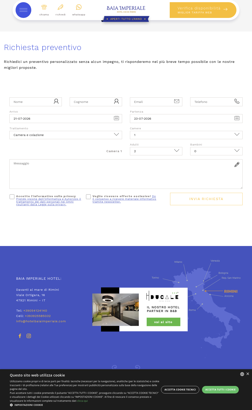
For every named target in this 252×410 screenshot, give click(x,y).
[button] (85, 405)
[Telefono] (216, 101)
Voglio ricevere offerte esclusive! (124, 199)
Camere (135, 128)
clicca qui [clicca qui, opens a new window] (82, 401)
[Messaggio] (125, 174)
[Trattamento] (65, 135)
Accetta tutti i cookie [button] (220, 389)
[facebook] (20, 338)
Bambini (196, 144)
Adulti (134, 144)
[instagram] (29, 338)
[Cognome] (96, 101)
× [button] (247, 374)
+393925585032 (38, 316)
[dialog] (126, 389)
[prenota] (203, 10)
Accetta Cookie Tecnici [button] (180, 389)
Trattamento (18, 128)
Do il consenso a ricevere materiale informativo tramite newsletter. (124, 199)
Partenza (136, 111)
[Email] (156, 101)
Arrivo (13, 111)
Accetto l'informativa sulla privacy (48, 200)
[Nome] (35, 101)
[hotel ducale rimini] (162, 309)
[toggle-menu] (23, 10)
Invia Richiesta (206, 199)
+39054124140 (35, 310)
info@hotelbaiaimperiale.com (41, 321)
